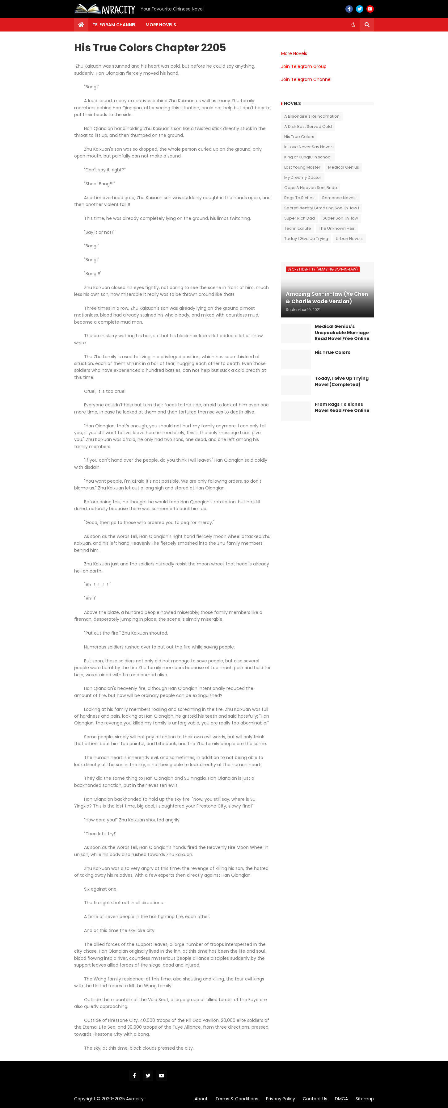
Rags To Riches (299, 198)
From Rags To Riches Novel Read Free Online (342, 407)
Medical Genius (343, 167)
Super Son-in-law (340, 218)
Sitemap (365, 1099)
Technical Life (297, 228)
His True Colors (299, 137)
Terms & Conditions (236, 1099)
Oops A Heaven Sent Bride (310, 188)
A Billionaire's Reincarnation (312, 116)
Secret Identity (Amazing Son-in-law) (321, 208)
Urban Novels (349, 238)
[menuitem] (81, 24)
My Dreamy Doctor (302, 177)
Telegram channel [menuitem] (114, 25)
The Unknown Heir (337, 228)
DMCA (341, 1099)
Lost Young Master (302, 167)
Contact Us (315, 1099)
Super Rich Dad (299, 218)
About (201, 1099)
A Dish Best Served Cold (308, 126)
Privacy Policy (280, 1099)
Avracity (135, 1099)
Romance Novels (339, 198)
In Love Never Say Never (308, 147)
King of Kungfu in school (308, 157)
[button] (353, 24)
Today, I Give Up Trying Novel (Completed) (342, 382)
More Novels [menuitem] (161, 25)
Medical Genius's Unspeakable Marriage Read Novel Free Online (342, 333)
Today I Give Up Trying (306, 238)
